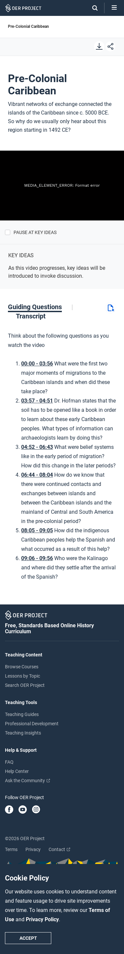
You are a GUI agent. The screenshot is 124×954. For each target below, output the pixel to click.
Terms (11, 849)
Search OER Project (25, 685)
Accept (28, 938)
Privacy (33, 849)
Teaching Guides (22, 714)
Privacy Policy (42, 919)
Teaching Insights (23, 733)
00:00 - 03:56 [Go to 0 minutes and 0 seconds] (37, 363)
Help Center (17, 771)
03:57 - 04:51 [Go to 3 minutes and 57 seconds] (37, 401)
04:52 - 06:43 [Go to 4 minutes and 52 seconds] (37, 447)
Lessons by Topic (22, 676)
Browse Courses (21, 666)
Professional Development (32, 723)
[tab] (40, 306)
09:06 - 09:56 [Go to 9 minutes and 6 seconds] (37, 558)
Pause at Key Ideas (35, 232)
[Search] (91, 8)
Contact (59, 849)
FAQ (9, 762)
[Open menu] (114, 8)
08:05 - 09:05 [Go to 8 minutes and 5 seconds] (37, 530)
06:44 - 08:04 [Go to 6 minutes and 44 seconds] (37, 475)
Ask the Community (27, 780)
